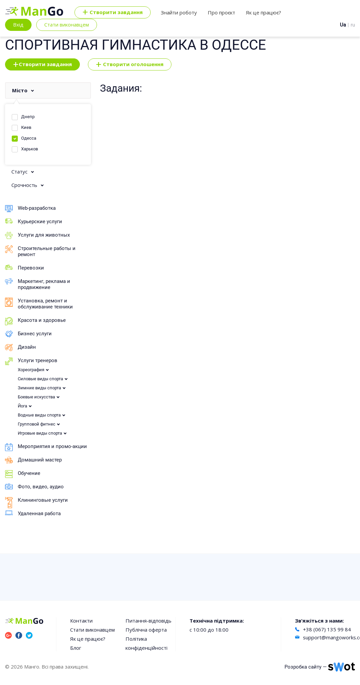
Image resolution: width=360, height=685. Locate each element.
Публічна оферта (146, 629)
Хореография (31, 369)
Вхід (18, 24)
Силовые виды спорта (40, 378)
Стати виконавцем (66, 24)
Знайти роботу (179, 12)
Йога (22, 405)
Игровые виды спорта (40, 433)
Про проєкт (221, 12)
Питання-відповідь (148, 620)
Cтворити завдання (113, 12)
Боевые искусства (36, 396)
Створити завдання (42, 64)
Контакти (81, 620)
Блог (75, 647)
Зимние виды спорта (39, 387)
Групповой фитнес (36, 424)
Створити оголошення (129, 64)
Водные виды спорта (39, 415)
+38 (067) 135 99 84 (327, 629)
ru (353, 25)
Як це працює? (263, 12)
